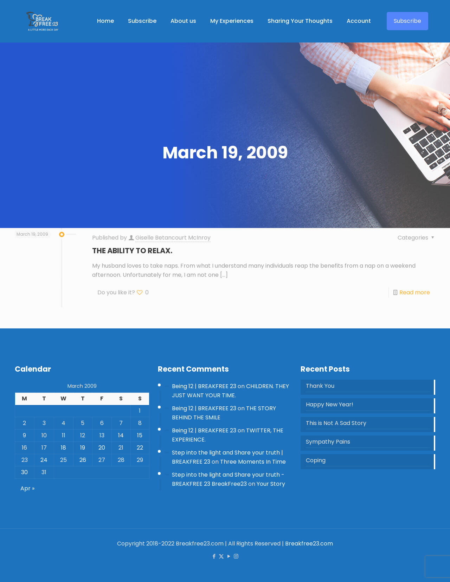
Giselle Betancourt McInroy (173, 238)
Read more (414, 292)
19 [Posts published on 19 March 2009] (82, 448)
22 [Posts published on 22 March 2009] (140, 448)
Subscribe (407, 21)
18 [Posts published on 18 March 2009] (63, 448)
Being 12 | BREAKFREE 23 (204, 386)
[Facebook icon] (214, 556)
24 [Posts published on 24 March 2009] (43, 460)
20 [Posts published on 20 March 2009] (101, 448)
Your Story (271, 484)
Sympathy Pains (328, 442)
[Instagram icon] (236, 556)
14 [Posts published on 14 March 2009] (121, 435)
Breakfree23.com (309, 544)
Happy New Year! (329, 404)
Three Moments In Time (253, 462)
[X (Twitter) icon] (221, 556)
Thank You (320, 386)
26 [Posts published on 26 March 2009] (82, 460)
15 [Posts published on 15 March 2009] (139, 435)
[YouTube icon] (228, 556)
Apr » (27, 488)
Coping (316, 460)
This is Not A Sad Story (336, 423)
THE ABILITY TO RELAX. (132, 251)
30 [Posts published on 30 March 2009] (24, 472)
